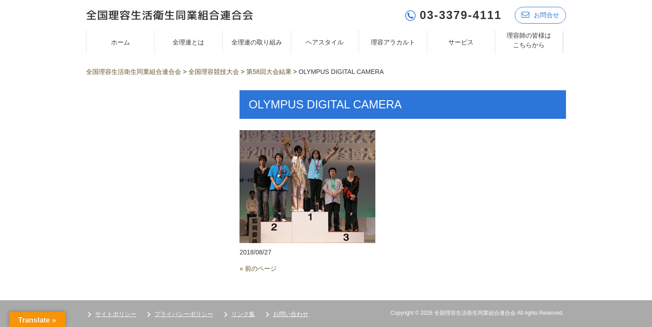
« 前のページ (258, 268)
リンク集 (243, 314)
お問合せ (540, 15)
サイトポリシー (115, 314)
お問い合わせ (290, 314)
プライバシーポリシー (183, 314)
